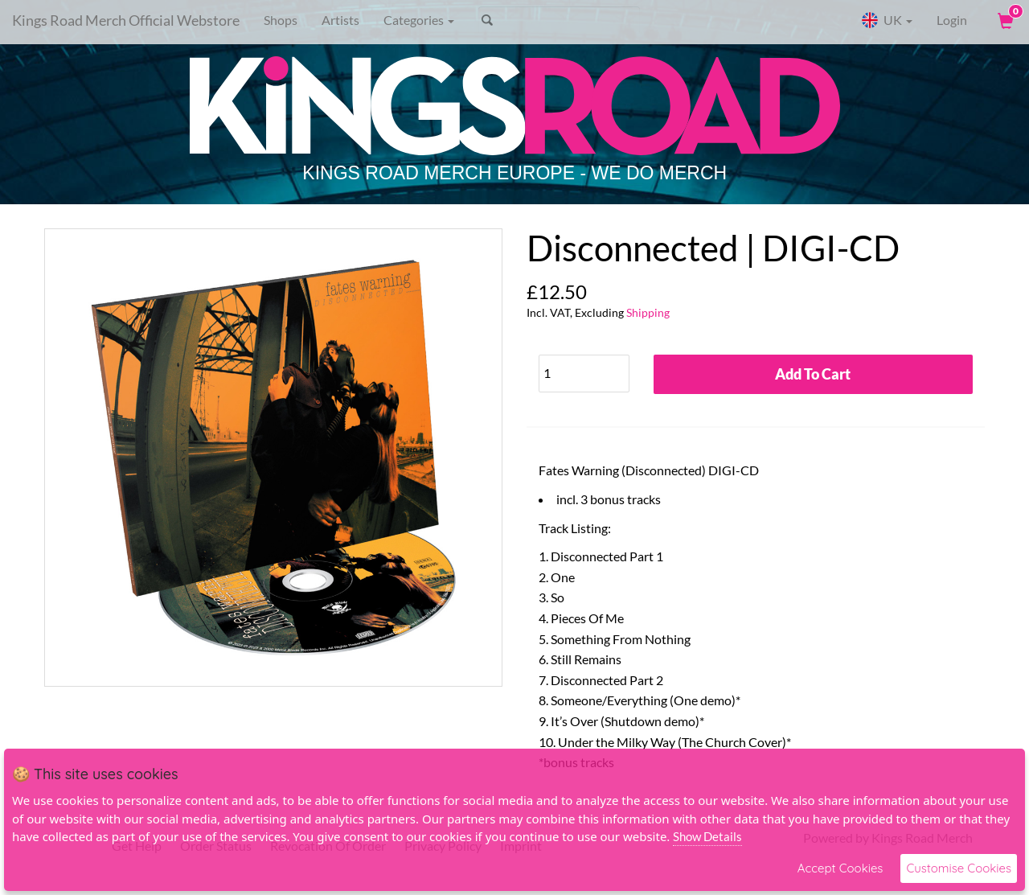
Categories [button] (418, 19)
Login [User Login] (952, 19)
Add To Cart (813, 374)
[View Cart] (1004, 20)
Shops (280, 19)
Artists (340, 19)
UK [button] (886, 20)
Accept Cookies (840, 868)
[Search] (559, 20)
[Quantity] (584, 373)
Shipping (648, 312)
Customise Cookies (958, 868)
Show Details (707, 836)
